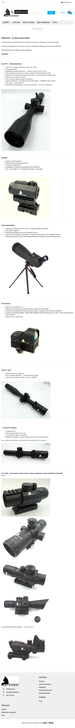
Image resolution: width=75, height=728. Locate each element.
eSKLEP (6, 22)
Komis (55, 22)
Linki (2, 715)
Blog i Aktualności (43, 22)
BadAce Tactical (28, 22)
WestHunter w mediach (8, 712)
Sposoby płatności (44, 693)
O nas (40, 701)
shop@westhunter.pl (12, 692)
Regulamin (42, 687)
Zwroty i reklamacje (45, 684)
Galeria (3, 709)
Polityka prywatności (45, 690)
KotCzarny (16, 22)
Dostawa (41, 681)
